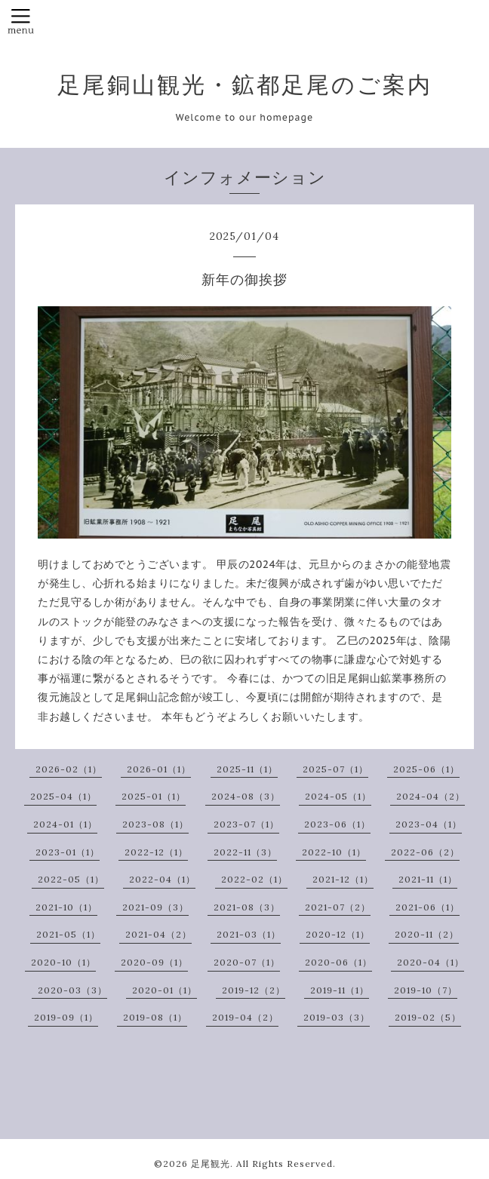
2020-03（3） (72, 990)
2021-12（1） (343, 879)
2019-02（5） (428, 1017)
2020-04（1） (430, 962)
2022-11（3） (245, 852)
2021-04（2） (158, 934)
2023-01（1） (67, 852)
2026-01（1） (159, 769)
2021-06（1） (427, 907)
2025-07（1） (335, 769)
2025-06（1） (426, 769)
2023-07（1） (246, 824)
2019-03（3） (336, 1017)
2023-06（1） (337, 824)
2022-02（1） (254, 879)
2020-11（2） (427, 934)
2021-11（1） (427, 879)
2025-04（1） (63, 796)
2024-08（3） (245, 796)
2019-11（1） (339, 990)
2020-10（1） (63, 962)
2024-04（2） (430, 796)
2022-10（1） (334, 852)
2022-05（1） (71, 879)
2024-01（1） (65, 824)
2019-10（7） (425, 990)
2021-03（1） (249, 934)
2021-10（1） (66, 907)
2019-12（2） (253, 990)
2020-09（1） (154, 962)
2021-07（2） (338, 907)
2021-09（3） (155, 907)
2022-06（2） (425, 852)
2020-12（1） (338, 934)
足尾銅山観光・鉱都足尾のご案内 (244, 84)
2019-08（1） (155, 1017)
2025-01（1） (153, 796)
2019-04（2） (245, 1017)
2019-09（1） (66, 1017)
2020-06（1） (338, 962)
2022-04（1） (162, 879)
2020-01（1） (164, 990)
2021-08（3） (247, 907)
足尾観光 (210, 1163)
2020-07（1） (247, 962)
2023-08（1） (155, 824)
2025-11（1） (247, 769)
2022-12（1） (156, 852)
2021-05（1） (68, 934)
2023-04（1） (428, 824)
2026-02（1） (68, 769)
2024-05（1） (338, 796)
